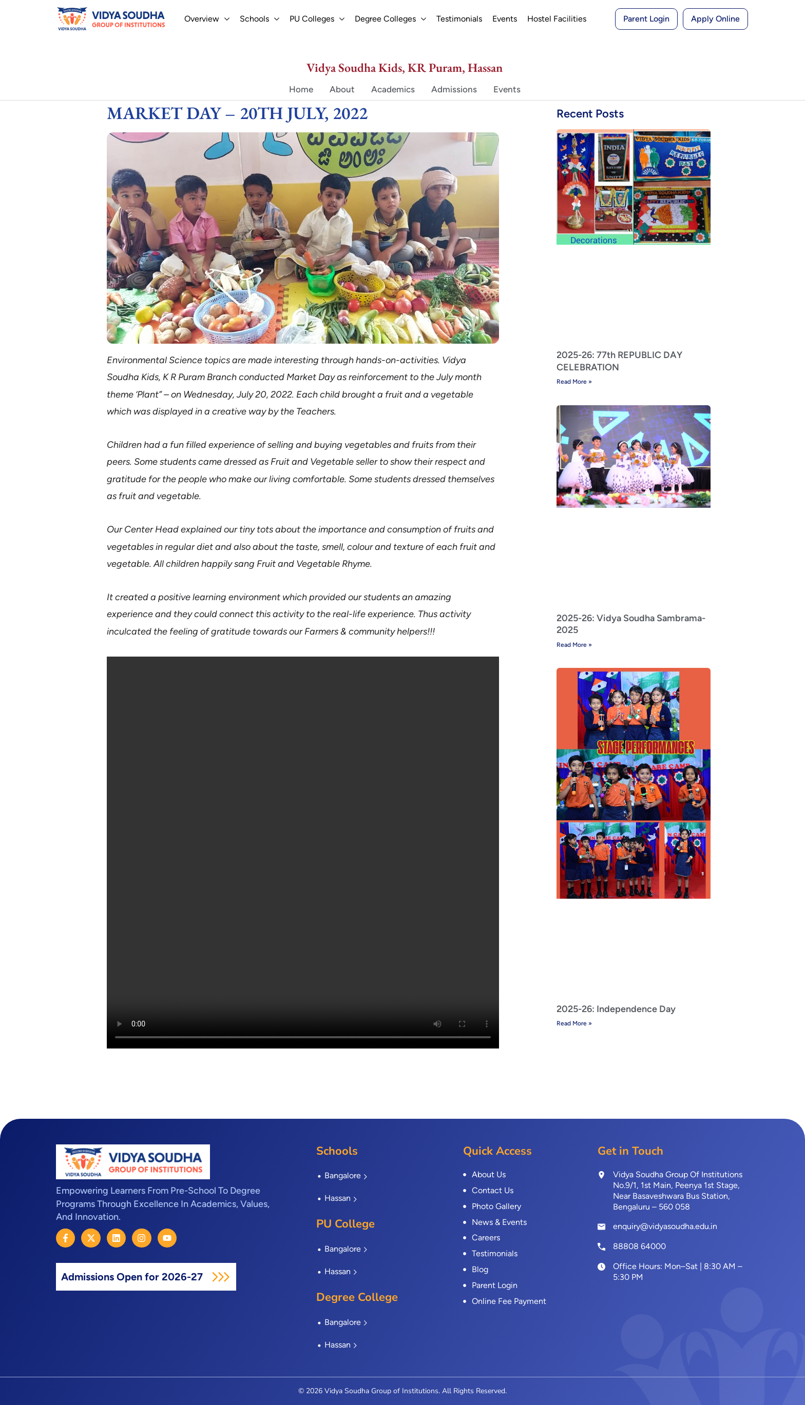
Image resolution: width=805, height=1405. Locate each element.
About (342, 89)
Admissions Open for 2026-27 (133, 1277)
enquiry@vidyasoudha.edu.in (665, 1226)
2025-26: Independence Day (616, 1009)
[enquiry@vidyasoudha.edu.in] (601, 1227)
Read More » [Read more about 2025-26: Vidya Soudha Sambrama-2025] (574, 644)
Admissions (454, 89)
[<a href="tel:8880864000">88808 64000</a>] (601, 1246)
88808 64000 (639, 1246)
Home (301, 89)
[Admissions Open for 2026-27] (220, 1277)
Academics (393, 89)
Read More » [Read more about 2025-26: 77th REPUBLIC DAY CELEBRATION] (574, 381)
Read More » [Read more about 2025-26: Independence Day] (574, 1023)
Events (507, 89)
